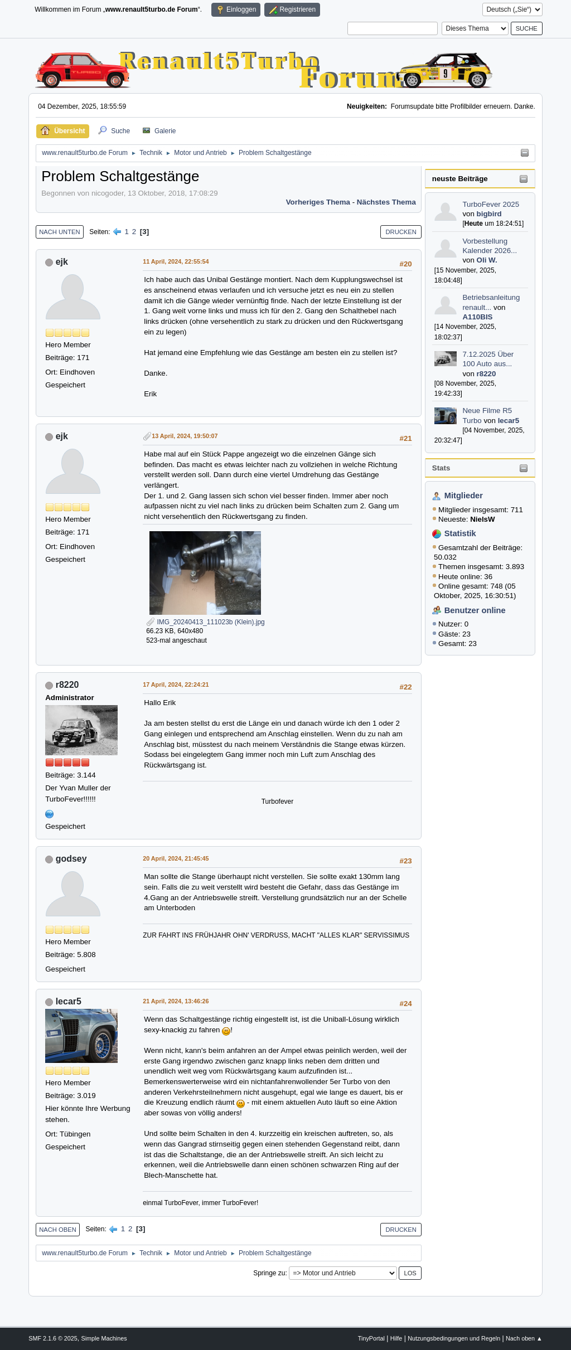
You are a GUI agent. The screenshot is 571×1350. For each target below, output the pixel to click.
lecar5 (509, 420)
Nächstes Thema (386, 202)
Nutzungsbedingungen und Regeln (454, 1338)
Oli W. (487, 260)
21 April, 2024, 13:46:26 (176, 1001)
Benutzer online (475, 610)
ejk (62, 261)
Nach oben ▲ (524, 1338)
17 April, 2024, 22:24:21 (176, 684)
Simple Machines (104, 1338)
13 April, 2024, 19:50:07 (184, 436)
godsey (71, 858)
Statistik (460, 533)
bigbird (489, 214)
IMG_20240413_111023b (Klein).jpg (205, 622)
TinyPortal (371, 1338)
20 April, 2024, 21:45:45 (176, 858)
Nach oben (57, 1229)
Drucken (400, 232)
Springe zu (269, 1273)
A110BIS (477, 317)
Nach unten (59, 232)
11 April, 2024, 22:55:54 (176, 261)
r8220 (486, 374)
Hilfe (396, 1338)
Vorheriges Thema (318, 202)
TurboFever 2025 (490, 204)
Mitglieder (463, 495)
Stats (441, 468)
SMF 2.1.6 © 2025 (53, 1338)
